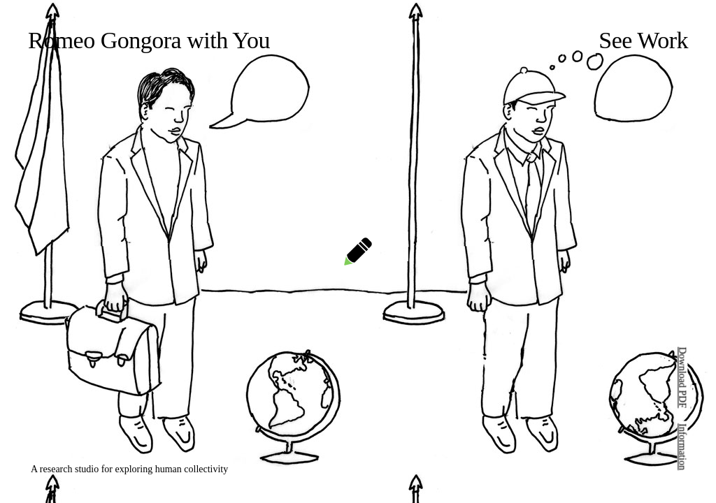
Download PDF (682, 378)
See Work (643, 40)
